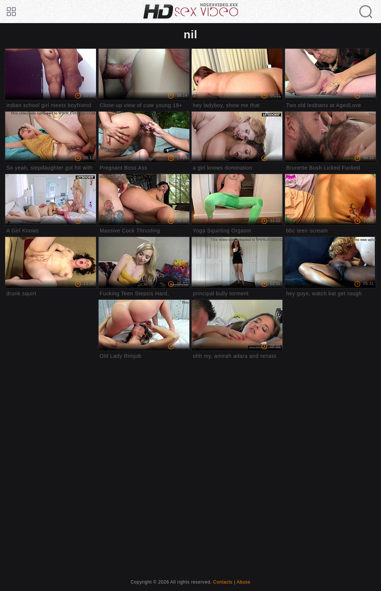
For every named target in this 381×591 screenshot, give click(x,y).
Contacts (223, 582)
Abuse (243, 582)
